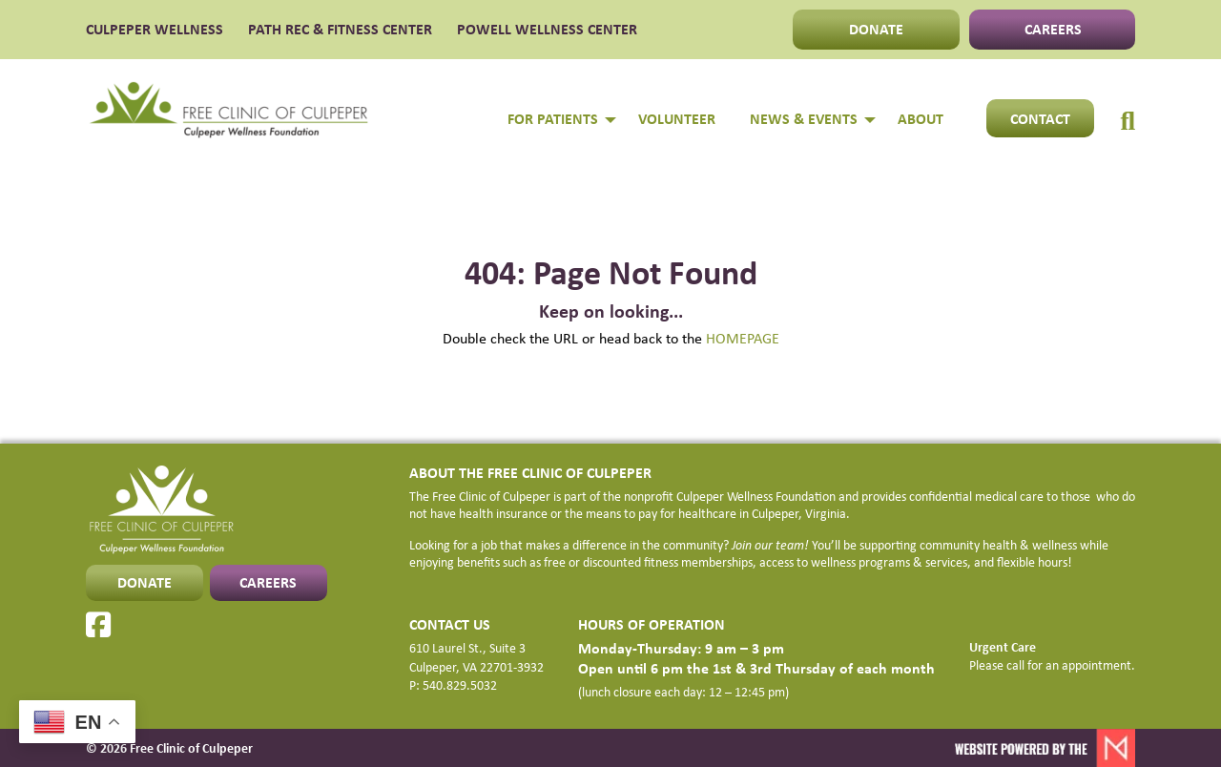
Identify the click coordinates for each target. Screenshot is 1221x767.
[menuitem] (1127, 101)
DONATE (876, 28)
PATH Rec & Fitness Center (340, 29)
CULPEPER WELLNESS (154, 29)
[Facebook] (98, 625)
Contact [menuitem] (1040, 118)
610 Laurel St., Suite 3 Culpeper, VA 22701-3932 (476, 656)
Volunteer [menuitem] (676, 118)
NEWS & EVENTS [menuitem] (804, 118)
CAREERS (1053, 28)
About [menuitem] (920, 118)
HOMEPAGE (742, 337)
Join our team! (770, 544)
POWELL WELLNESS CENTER (547, 29)
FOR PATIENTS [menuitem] (552, 118)
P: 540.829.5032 (453, 684)
